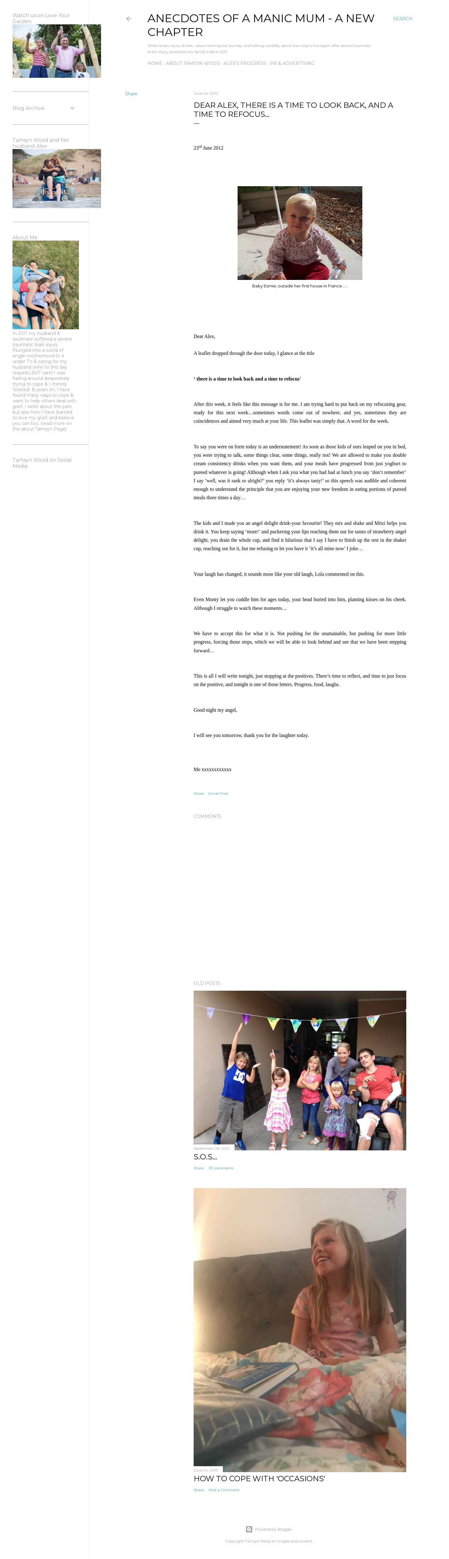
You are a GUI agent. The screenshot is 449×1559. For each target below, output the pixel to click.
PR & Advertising (292, 63)
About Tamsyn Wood (193, 63)
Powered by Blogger (268, 1529)
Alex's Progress (245, 63)
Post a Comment (224, 1489)
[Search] (403, 18)
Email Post (218, 793)
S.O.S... (205, 1156)
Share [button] (131, 94)
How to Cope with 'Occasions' (259, 1478)
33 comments (221, 1168)
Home (154, 63)
